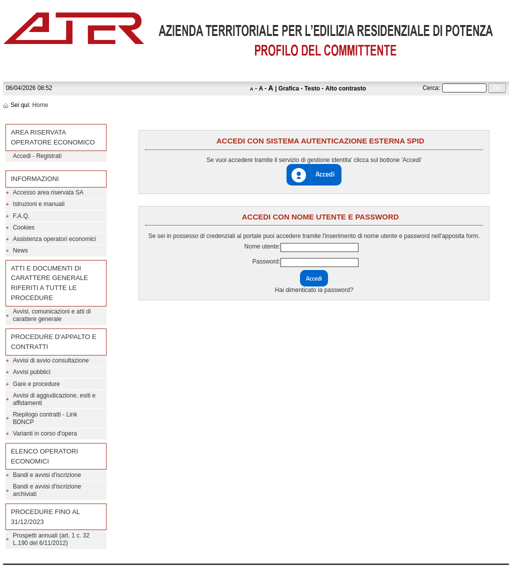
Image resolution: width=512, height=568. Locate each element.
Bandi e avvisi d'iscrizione (47, 475)
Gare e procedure (36, 384)
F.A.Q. (21, 216)
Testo (312, 88)
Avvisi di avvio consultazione (51, 360)
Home (40, 105)
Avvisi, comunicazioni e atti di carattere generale (52, 315)
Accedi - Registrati (37, 156)
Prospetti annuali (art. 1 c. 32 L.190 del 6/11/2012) (51, 539)
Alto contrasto (346, 88)
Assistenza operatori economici (54, 239)
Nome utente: (262, 246)
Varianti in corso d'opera (45, 433)
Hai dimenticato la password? (314, 290)
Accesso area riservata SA (48, 192)
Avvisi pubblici (31, 372)
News (20, 250)
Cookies (23, 227)
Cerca (430, 88)
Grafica (288, 88)
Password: (266, 261)
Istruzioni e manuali (38, 204)
